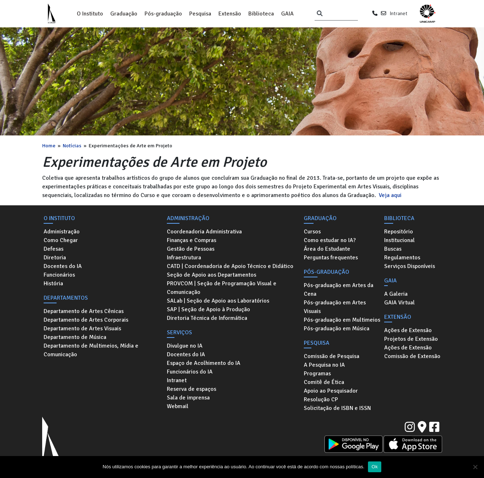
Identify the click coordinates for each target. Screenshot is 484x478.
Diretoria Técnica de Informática (207, 318)
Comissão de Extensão (412, 356)
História (53, 283)
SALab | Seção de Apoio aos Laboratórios (218, 300)
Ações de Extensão (408, 330)
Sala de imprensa (188, 397)
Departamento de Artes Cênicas (84, 311)
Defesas (53, 249)
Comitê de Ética (324, 382)
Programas (317, 373)
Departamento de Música (75, 337)
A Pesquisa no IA (324, 364)
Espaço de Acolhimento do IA (203, 363)
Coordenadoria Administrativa (204, 231)
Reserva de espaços (191, 389)
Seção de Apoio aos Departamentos (211, 274)
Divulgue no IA (185, 345)
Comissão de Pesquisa (331, 356)
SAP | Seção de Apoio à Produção (208, 309)
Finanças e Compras (191, 240)
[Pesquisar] (320, 14)
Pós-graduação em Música (336, 328)
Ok (375, 466)
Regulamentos (402, 257)
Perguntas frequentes (331, 257)
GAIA (287, 13)
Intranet (398, 13)
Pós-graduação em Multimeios (342, 319)
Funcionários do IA (190, 371)
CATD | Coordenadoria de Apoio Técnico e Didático (230, 266)
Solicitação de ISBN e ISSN (337, 408)
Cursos (312, 231)
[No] (475, 466)
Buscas (392, 249)
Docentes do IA (63, 266)
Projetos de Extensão (411, 339)
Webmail (177, 406)
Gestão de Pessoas (190, 249)
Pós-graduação (163, 13)
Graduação (123, 13)
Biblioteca (261, 13)
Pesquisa (200, 13)
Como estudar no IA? (330, 240)
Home (48, 145)
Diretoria (55, 257)
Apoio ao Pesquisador (331, 390)
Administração (62, 231)
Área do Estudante (327, 249)
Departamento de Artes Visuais (82, 328)
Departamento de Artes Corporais (86, 319)
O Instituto (90, 13)
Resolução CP (321, 399)
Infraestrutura (184, 257)
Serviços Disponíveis (409, 266)
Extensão (229, 13)
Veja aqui (390, 195)
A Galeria (396, 294)
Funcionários (59, 274)
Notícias (72, 145)
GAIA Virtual (399, 302)
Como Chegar (61, 240)
